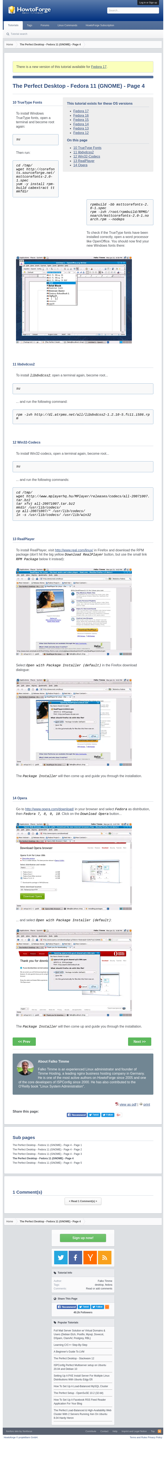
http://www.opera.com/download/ (49, 809)
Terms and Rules (138, 1437)
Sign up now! (83, 1238)
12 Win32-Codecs (86, 156)
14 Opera (80, 165)
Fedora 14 (81, 124)
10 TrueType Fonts (87, 148)
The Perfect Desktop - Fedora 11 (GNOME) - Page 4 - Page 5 (47, 1162)
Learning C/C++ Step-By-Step (70, 1344)
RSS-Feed (159, 1431)
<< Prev (24, 1041)
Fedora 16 (81, 115)
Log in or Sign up (148, 2)
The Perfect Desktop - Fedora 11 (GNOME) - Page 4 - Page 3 (47, 1153)
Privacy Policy (155, 1437)
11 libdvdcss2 (83, 152)
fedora (108, 1284)
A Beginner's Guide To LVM (69, 1351)
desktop (99, 1284)
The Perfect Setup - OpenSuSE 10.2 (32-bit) (78, 1393)
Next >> (140, 1041)
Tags (29, 25)
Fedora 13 (81, 128)
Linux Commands (67, 25)
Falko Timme (105, 1281)
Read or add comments (99, 1288)
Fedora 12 (81, 133)
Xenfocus (27, 1431)
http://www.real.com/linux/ (74, 550)
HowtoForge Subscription (100, 25)
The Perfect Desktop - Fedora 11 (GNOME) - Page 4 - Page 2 (47, 1149)
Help (115, 1431)
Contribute (91, 1431)
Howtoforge (21, 1437)
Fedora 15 (81, 120)
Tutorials (13, 25)
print (146, 1104)
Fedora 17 (99, 67)
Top (153, 1431)
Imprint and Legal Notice (134, 1431)
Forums (45, 25)
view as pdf (127, 1104)
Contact (104, 1431)
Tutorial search (19, 33)
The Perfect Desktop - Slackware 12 (74, 1358)
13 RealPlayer (84, 161)
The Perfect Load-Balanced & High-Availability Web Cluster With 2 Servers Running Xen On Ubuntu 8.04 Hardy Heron (82, 1414)
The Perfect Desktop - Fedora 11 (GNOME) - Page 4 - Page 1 (47, 1145)
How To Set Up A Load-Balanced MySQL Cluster (81, 1386)
